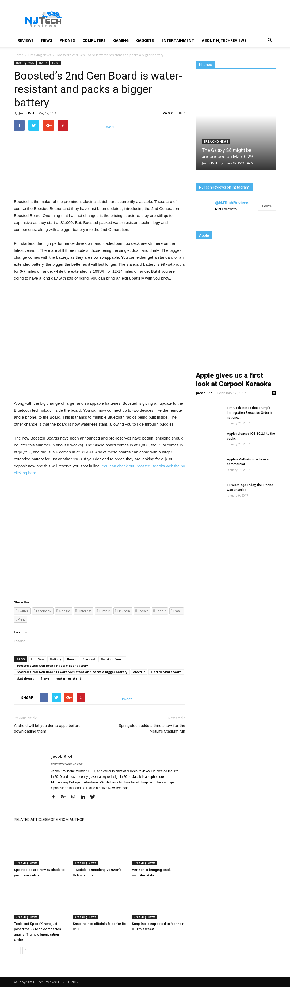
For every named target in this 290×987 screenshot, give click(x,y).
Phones (67, 40)
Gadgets (145, 40)
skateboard (25, 678)
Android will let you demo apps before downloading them (47, 728)
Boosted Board (112, 659)
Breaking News (25, 63)
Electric (43, 63)
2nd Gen (37, 659)
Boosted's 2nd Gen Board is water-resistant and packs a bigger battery (71, 672)
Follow (267, 206)
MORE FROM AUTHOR (66, 819)
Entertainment (177, 40)
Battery (55, 659)
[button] (269, 40)
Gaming (121, 40)
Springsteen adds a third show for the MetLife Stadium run (152, 728)
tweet (110, 126)
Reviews (26, 40)
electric (139, 672)
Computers (94, 40)
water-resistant (68, 678)
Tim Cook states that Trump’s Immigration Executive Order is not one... (250, 412)
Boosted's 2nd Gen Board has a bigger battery (52, 665)
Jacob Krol (26, 113)
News (46, 40)
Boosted (88, 659)
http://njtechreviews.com (67, 763)
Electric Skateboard (166, 672)
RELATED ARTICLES (30, 819)
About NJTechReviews (224, 40)
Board (72, 659)
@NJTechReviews (232, 202)
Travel (55, 63)
